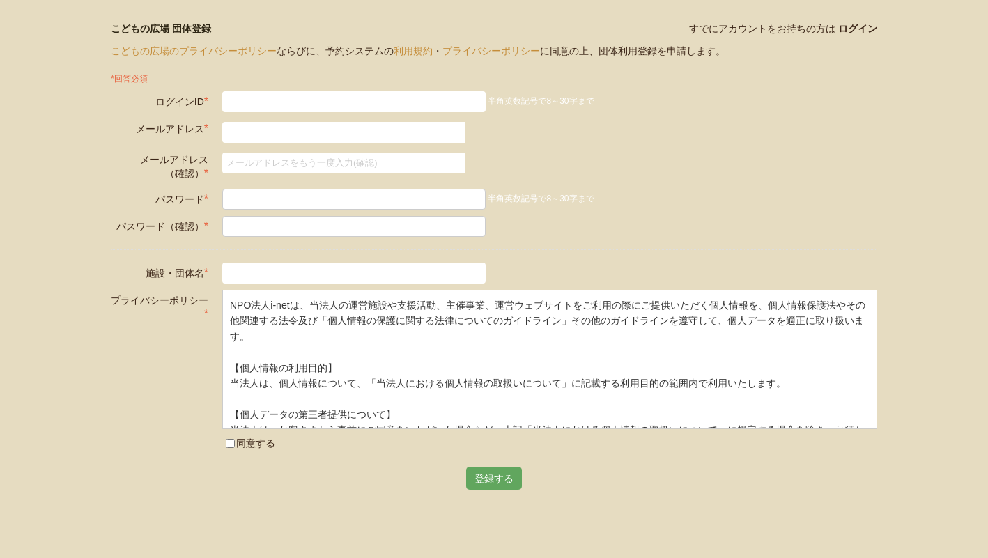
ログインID (181, 101)
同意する (250, 443)
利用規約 (413, 50)
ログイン (857, 28)
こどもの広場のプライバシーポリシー (194, 50)
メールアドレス (172, 128)
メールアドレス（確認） (174, 166)
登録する (494, 478)
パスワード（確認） (162, 226)
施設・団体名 (177, 273)
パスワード (181, 199)
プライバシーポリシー (491, 50)
